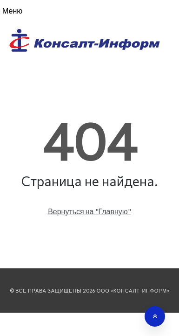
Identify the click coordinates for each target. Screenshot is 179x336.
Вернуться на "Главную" (89, 211)
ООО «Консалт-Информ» (133, 290)
